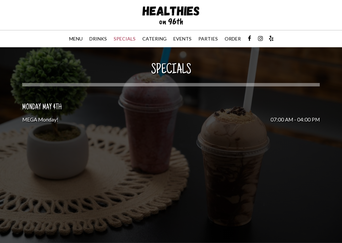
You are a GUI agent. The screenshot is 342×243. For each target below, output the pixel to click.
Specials (125, 39)
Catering (154, 39)
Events (182, 39)
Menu (76, 39)
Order (233, 39)
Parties (208, 39)
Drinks (98, 39)
